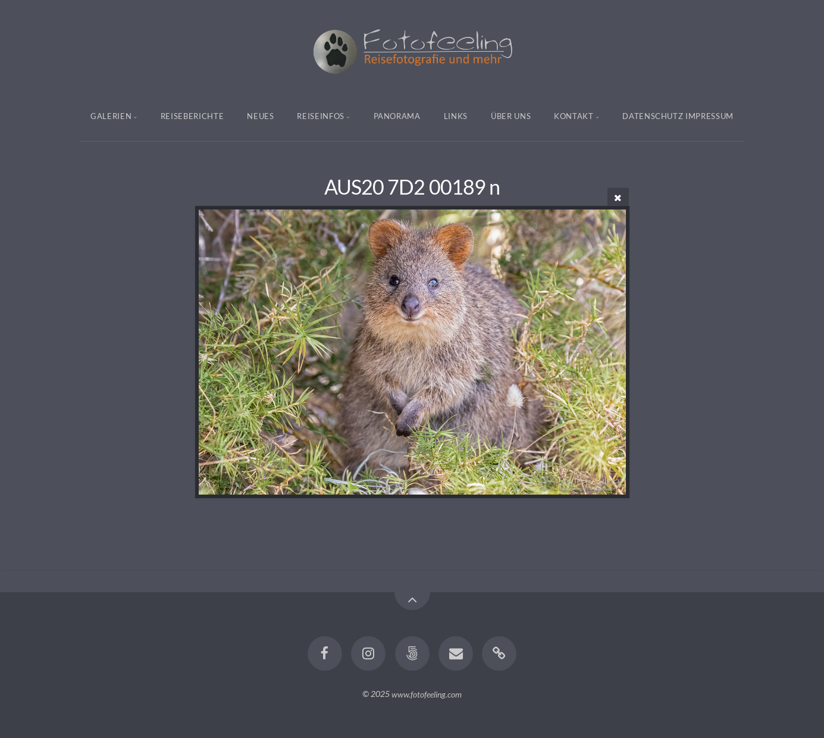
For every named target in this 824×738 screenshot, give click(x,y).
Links (456, 116)
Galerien (110, 116)
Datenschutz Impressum (678, 116)
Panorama (397, 116)
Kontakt (574, 116)
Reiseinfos (320, 116)
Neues (260, 116)
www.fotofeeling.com (426, 694)
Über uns (511, 116)
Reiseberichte (192, 116)
